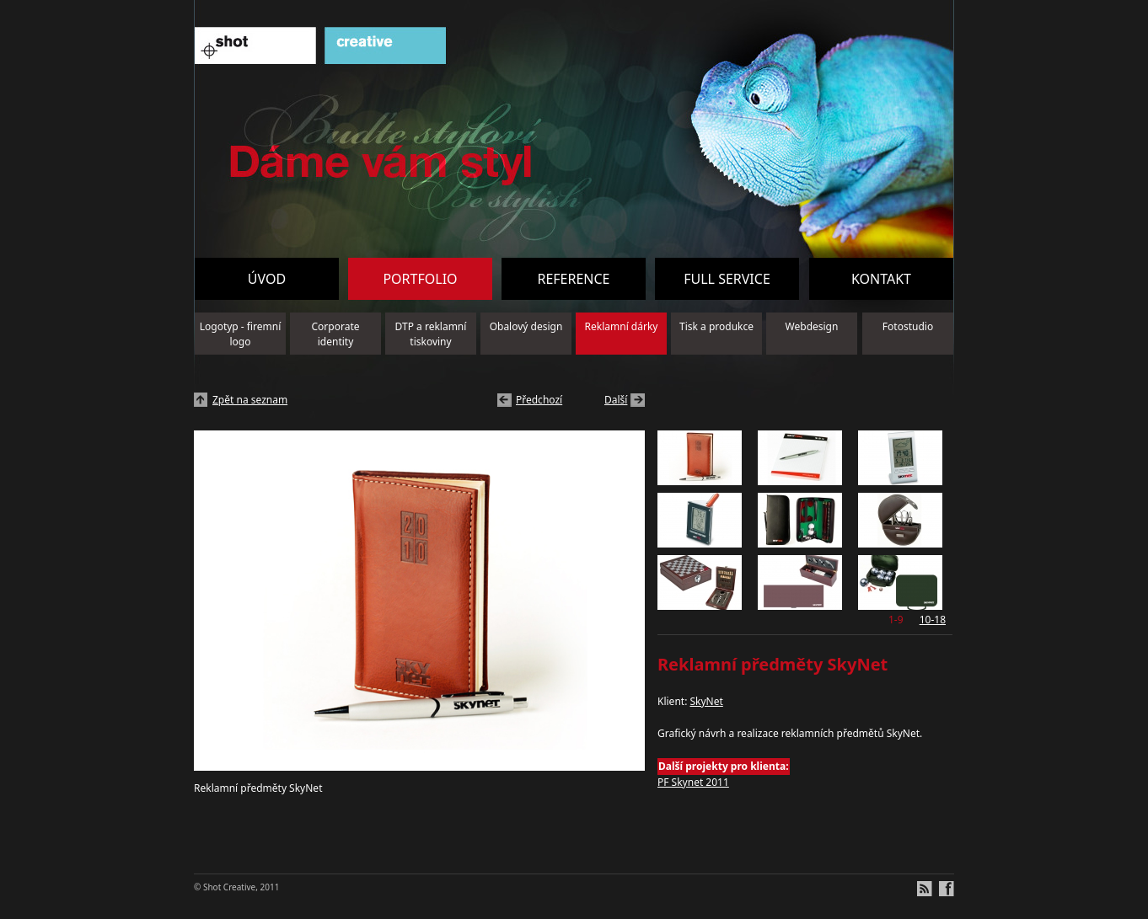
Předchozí (539, 400)
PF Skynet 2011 (693, 782)
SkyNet (705, 701)
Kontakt (881, 279)
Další (615, 400)
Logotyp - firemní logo (241, 334)
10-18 (933, 619)
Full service (727, 279)
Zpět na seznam (249, 400)
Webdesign (812, 326)
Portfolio (420, 279)
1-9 (896, 619)
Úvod (267, 279)
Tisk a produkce (716, 326)
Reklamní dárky (621, 326)
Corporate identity (336, 334)
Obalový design (526, 326)
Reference (573, 279)
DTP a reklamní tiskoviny (431, 334)
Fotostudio (907, 326)
